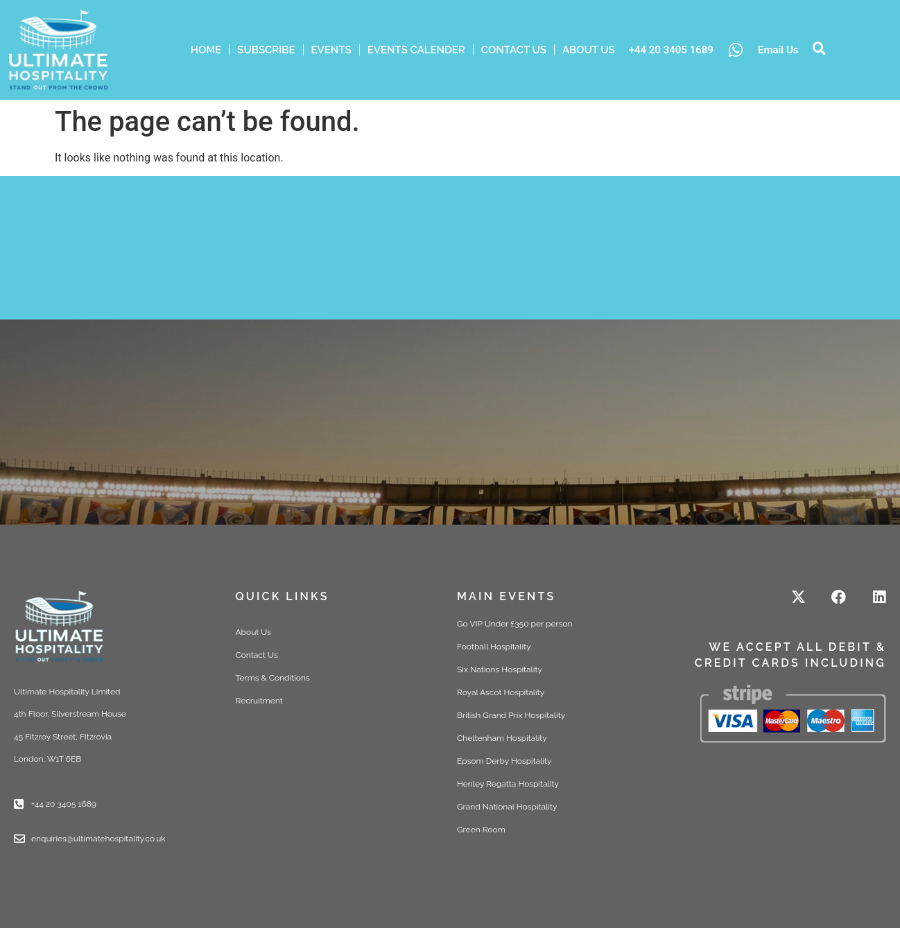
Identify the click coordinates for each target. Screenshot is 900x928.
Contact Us (513, 50)
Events (331, 50)
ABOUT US (588, 50)
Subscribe (266, 50)
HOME (206, 50)
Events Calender (416, 50)
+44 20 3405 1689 (671, 50)
